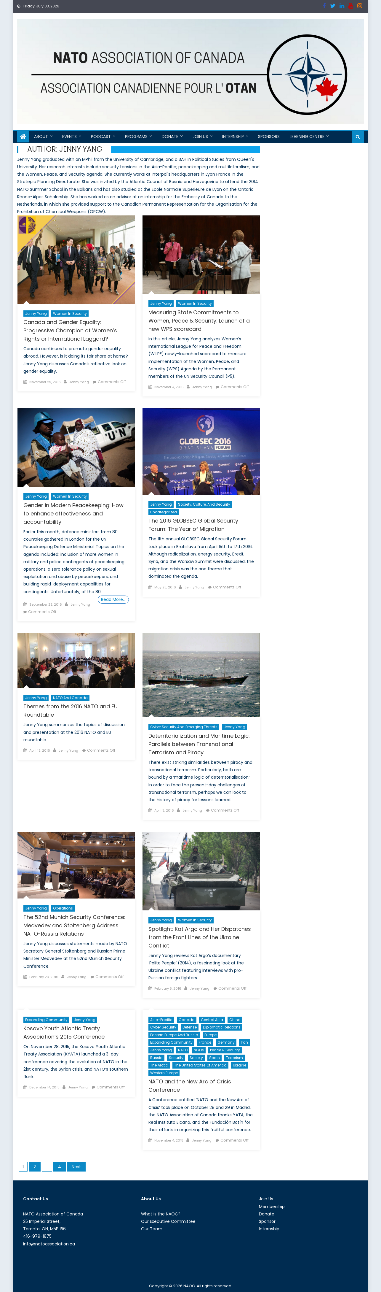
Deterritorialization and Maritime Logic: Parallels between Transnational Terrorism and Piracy (199, 744)
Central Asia (212, 1019)
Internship (233, 136)
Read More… (113, 599)
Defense (190, 1027)
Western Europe (164, 1072)
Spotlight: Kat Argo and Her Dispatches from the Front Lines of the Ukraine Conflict (199, 937)
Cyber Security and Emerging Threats (183, 726)
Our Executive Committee (168, 1221)
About (41, 136)
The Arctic (159, 1065)
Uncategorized (163, 512)
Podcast (101, 136)
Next (76, 1167)
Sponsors (269, 136)
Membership (272, 1207)
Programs (136, 136)
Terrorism (234, 1057)
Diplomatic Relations (222, 1027)
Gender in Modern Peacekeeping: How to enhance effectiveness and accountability (73, 513)
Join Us (200, 136)
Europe (210, 1034)
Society (196, 1057)
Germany (226, 1042)
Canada (187, 1019)
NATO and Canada (70, 697)
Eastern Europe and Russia (174, 1034)
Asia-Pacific (161, 1019)
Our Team (151, 1229)
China (235, 1019)
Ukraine (239, 1065)
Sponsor (267, 1221)
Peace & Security (225, 1050)
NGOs (199, 1050)
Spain (214, 1057)
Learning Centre (307, 136)
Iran (244, 1042)
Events (69, 136)
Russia (156, 1057)
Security (176, 1057)
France (205, 1042)
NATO (183, 1050)
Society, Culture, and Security (204, 504)
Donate (170, 136)
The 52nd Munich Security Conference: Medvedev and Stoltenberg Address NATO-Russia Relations (74, 925)
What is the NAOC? (160, 1214)
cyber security (163, 1027)
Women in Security (70, 313)
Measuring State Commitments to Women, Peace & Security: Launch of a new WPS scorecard (199, 321)
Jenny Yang (36, 313)
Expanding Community (46, 1019)
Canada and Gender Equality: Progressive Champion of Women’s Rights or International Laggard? (70, 330)
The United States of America (200, 1065)
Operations (63, 908)
